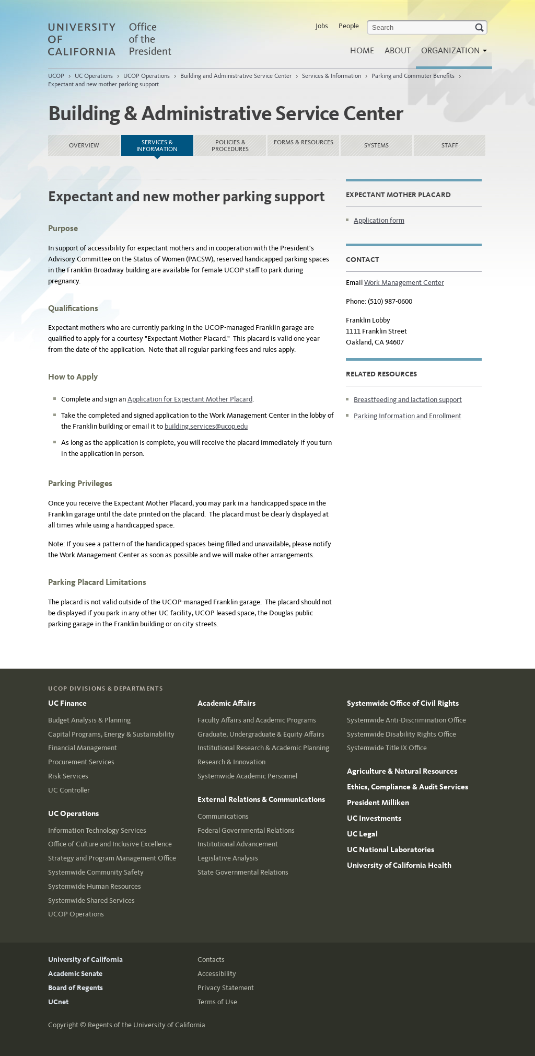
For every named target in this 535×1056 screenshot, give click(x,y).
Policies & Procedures (230, 146)
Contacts (211, 959)
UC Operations (94, 75)
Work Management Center (404, 282)
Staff (449, 145)
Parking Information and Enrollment (407, 415)
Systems (376, 145)
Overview (84, 145)
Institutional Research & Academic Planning (263, 747)
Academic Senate (75, 973)
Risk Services (68, 776)
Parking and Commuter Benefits (413, 75)
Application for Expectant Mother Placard (189, 399)
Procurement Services (81, 761)
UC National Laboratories (390, 849)
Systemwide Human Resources (94, 886)
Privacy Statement (225, 987)
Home (362, 50)
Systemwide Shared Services (91, 900)
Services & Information (331, 75)
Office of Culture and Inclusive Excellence (110, 844)
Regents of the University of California (146, 1024)
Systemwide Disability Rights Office (401, 734)
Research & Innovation (231, 761)
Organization (451, 53)
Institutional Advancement (237, 844)
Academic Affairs (226, 703)
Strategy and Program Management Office (112, 858)
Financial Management (82, 747)
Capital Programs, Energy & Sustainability (111, 734)
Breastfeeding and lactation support (408, 399)
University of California (85, 959)
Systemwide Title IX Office (387, 747)
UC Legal (362, 834)
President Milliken (378, 802)
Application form (379, 220)
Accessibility (216, 973)
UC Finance (67, 703)
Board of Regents (75, 987)
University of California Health (399, 865)
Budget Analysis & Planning (89, 720)
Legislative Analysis (227, 858)
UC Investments (374, 818)
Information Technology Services (97, 830)
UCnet (58, 1001)
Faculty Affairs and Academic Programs (256, 720)
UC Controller (69, 790)
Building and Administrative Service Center (236, 75)
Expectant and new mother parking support (103, 84)
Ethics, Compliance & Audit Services (407, 786)
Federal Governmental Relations (246, 830)
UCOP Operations (146, 75)
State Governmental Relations (242, 872)
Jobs (322, 25)
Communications (223, 816)
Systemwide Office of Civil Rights (403, 703)
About (398, 50)
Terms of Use (217, 1001)
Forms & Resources (303, 142)
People (349, 25)
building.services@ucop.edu (206, 426)
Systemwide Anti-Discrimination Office (406, 720)
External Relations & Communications (261, 799)
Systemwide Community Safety (96, 872)
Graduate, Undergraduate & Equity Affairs (260, 734)
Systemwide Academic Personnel (247, 776)
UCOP (56, 75)
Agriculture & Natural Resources (402, 771)
